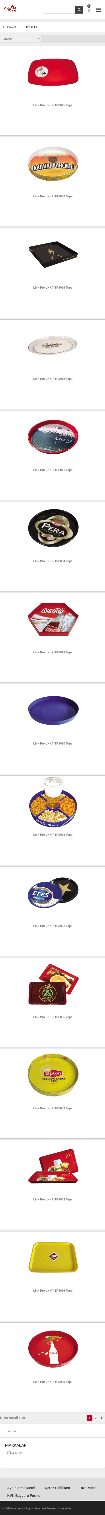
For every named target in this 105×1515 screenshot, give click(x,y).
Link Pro (17, 1452)
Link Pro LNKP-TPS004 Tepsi (53, 561)
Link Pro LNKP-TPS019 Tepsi (53, 287)
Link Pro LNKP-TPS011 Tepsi (53, 470)
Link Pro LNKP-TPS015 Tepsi (53, 105)
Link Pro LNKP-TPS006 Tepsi (53, 196)
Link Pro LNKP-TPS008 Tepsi (53, 1199)
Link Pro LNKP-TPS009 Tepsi (53, 1382)
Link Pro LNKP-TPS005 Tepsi (53, 1017)
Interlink (66, 1508)
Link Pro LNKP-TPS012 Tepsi (53, 379)
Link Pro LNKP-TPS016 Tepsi (53, 1290)
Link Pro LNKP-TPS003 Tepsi (53, 1108)
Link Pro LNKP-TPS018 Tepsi (53, 652)
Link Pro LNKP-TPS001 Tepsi (53, 926)
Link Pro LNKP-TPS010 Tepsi (53, 743)
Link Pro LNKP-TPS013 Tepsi (53, 834)
